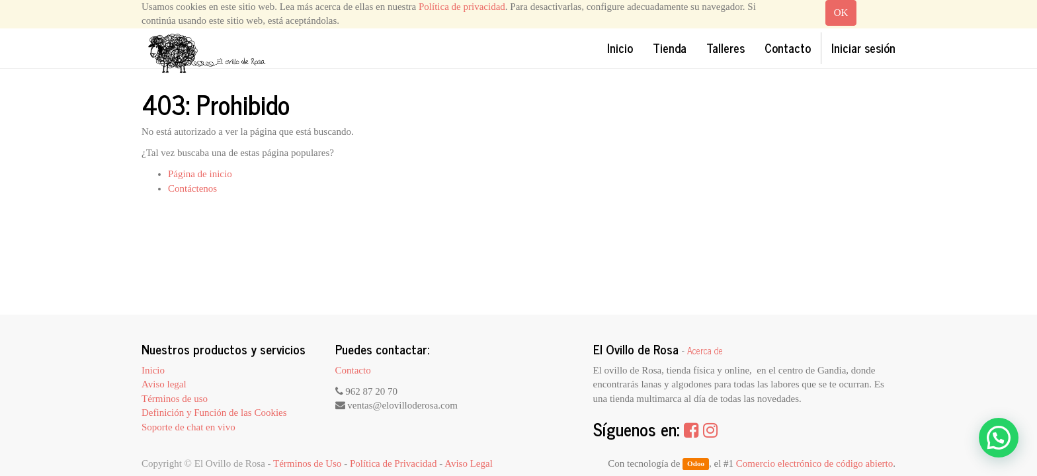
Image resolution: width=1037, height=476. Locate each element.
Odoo (695, 464)
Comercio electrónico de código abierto (814, 463)
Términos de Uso (307, 463)
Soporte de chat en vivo (188, 427)
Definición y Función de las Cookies (214, 412)
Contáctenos (192, 188)
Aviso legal (164, 384)
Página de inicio (200, 174)
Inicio (153, 370)
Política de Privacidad (393, 463)
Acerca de (705, 350)
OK (841, 12)
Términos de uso (175, 398)
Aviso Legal (468, 463)
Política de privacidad (462, 6)
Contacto (353, 370)
